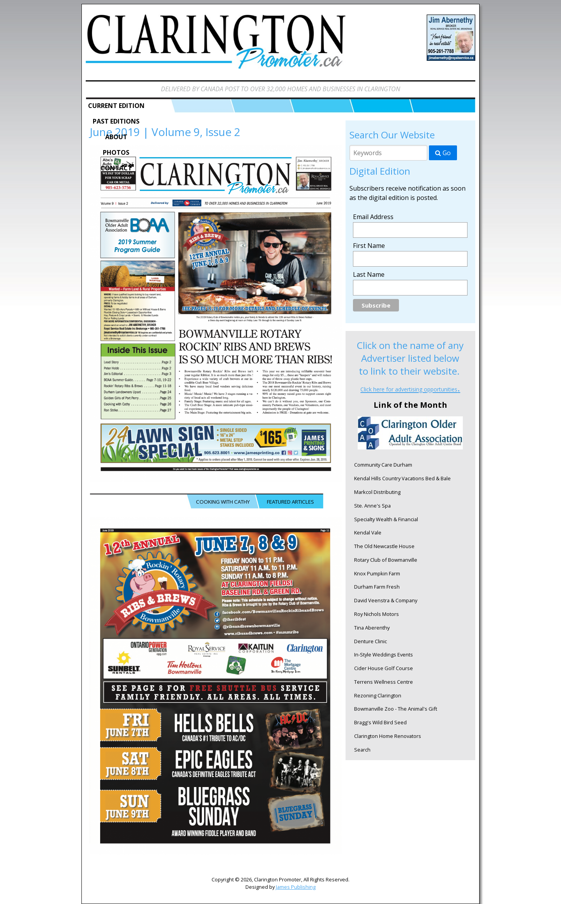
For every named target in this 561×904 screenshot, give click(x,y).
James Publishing (296, 886)
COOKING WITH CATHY (223, 501)
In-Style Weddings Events (383, 654)
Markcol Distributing (377, 491)
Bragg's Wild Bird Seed (380, 722)
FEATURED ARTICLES (290, 501)
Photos (116, 152)
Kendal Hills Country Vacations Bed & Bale (402, 478)
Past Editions (116, 121)
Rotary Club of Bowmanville (385, 559)
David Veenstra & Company (385, 600)
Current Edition (116, 105)
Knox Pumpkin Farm (377, 573)
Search (362, 749)
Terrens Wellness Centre (383, 681)
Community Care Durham (383, 464)
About (116, 137)
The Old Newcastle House (384, 546)
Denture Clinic (370, 641)
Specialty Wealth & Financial (386, 519)
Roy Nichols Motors (376, 613)
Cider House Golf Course (383, 668)
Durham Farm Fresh (377, 586)
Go (443, 153)
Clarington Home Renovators (387, 735)
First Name (369, 245)
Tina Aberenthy (372, 627)
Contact (116, 168)
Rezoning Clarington (377, 695)
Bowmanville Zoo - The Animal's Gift (395, 708)
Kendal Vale (367, 532)
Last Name (369, 274)
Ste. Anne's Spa (372, 505)
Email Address (373, 216)
